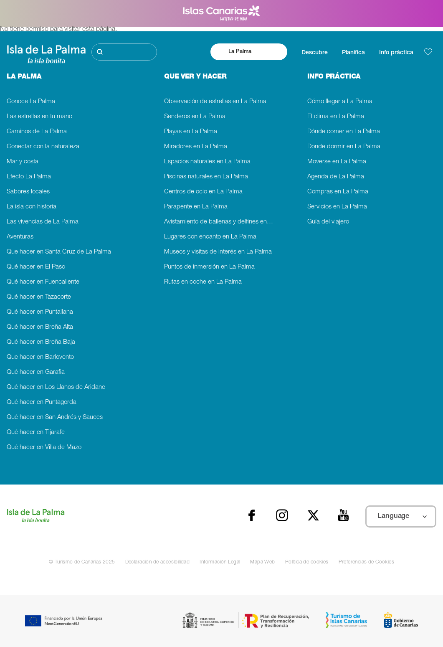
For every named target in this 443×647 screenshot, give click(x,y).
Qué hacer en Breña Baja (41, 342)
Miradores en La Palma (195, 147)
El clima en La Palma (335, 117)
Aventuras (20, 237)
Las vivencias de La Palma (42, 222)
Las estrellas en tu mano (39, 117)
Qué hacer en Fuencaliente (43, 282)
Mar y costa (22, 162)
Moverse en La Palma (336, 162)
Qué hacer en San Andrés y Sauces (55, 417)
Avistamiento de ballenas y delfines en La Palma (221, 222)
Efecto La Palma (29, 177)
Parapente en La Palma (196, 207)
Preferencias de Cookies (367, 562)
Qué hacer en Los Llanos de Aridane (56, 387)
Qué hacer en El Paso (36, 267)
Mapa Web (262, 562)
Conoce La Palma (31, 102)
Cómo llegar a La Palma (339, 102)
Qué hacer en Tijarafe (36, 432)
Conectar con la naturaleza (43, 147)
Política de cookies (307, 562)
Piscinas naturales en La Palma (206, 177)
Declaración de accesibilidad (157, 562)
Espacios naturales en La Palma (207, 162)
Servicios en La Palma (337, 207)
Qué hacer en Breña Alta (40, 327)
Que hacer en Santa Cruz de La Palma (59, 252)
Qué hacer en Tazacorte (39, 297)
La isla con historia (31, 207)
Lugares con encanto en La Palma (210, 237)
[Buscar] (124, 52)
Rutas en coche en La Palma (203, 282)
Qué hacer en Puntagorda (41, 402)
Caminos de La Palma (37, 132)
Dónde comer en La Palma (343, 132)
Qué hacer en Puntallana (40, 312)
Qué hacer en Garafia (36, 372)
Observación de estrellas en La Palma (215, 102)
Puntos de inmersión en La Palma (209, 267)
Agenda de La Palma (335, 177)
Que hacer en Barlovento (40, 357)
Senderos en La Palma (194, 117)
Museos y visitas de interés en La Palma (218, 252)
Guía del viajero (328, 222)
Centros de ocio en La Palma (203, 192)
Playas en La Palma (190, 132)
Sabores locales (28, 192)
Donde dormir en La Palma (343, 147)
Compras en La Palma (337, 192)
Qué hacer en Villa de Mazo (44, 447)
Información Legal (220, 562)
